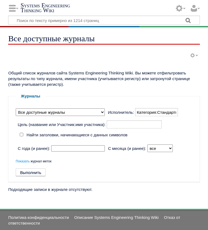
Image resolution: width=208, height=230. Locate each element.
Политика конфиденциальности (38, 217)
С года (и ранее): (34, 148)
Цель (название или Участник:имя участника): (62, 124)
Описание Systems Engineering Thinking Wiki (116, 217)
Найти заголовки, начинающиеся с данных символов (77, 135)
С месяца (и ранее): (127, 148)
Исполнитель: (121, 112)
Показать (23, 161)
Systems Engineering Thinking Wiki (45, 7)
